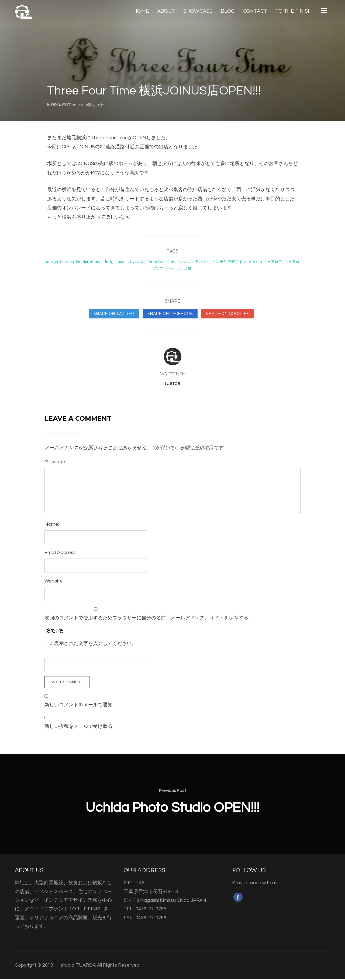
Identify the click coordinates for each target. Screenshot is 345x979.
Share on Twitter (114, 313)
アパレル (202, 262)
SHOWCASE (198, 11)
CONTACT (255, 11)
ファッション (170, 269)
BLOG (228, 11)
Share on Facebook (170, 313)
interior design (103, 262)
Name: (51, 524)
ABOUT (166, 11)
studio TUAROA (131, 262)
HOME (141, 11)
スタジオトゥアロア (265, 262)
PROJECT (61, 105)
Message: (55, 461)
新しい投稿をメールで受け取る (78, 726)
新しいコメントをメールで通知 (78, 704)
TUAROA (185, 262)
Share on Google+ (227, 313)
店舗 (188, 269)
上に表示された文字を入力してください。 (90, 643)
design (52, 262)
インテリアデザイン (229, 262)
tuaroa (173, 383)
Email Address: (60, 552)
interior (82, 262)
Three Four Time (161, 262)
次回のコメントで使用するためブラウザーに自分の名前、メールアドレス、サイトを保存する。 (148, 617)
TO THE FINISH (293, 11)
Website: (54, 581)
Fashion (67, 262)
